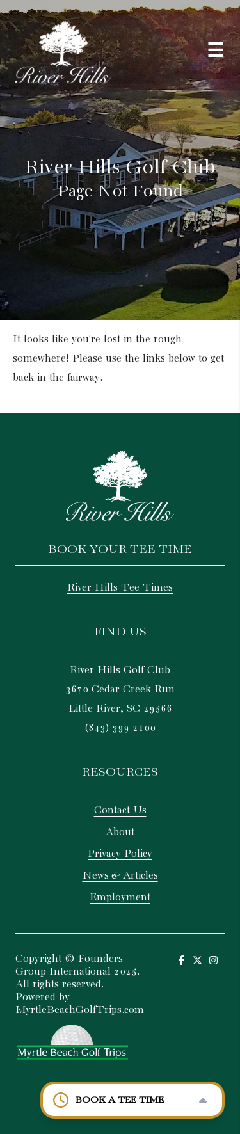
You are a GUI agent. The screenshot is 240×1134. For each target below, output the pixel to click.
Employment (120, 897)
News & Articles (120, 876)
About (120, 832)
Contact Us (120, 810)
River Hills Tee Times (120, 588)
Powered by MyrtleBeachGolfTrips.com (79, 1003)
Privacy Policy (120, 854)
